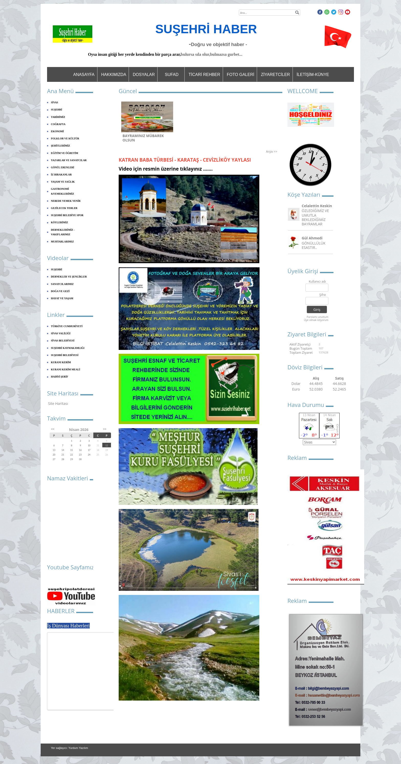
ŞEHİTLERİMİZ (60, 145)
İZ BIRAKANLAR (61, 174)
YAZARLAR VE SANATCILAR (69, 160)
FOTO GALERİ (240, 74)
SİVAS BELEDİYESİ (62, 340)
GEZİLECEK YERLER (64, 208)
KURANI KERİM (61, 362)
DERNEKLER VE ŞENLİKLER (69, 276)
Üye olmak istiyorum (316, 320)
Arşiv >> (271, 151)
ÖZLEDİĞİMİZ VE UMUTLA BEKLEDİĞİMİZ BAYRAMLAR (315, 217)
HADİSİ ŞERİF (59, 376)
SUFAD (172, 74)
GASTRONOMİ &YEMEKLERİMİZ (62, 191)
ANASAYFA (83, 74)
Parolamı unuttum (317, 317)
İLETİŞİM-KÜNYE (313, 74)
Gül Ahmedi (312, 238)
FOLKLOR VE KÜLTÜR (65, 138)
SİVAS (54, 102)
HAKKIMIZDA (113, 74)
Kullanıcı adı (317, 282)
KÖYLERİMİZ (59, 222)
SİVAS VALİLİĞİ (60, 333)
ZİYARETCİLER (275, 74)
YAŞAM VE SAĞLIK (63, 181)
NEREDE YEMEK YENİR (66, 201)
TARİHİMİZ (58, 117)
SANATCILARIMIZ (62, 284)
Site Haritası (58, 403)
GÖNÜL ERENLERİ (62, 167)
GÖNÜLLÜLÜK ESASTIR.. (314, 245)
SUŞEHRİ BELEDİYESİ (65, 355)
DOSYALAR (144, 74)
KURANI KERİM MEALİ (65, 369)
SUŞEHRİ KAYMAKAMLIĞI (67, 348)
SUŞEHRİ (56, 109)
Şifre (322, 295)
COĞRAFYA (58, 124)
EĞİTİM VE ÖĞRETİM (64, 153)
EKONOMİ (57, 131)
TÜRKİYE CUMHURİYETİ (67, 326)
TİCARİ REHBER (204, 74)
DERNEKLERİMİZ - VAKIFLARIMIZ (63, 232)
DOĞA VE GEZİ (60, 291)
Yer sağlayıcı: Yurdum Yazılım (69, 747)
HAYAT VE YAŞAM (62, 298)
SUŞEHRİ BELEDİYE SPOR (67, 215)
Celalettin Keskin (317, 205)
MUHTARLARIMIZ (62, 241)
